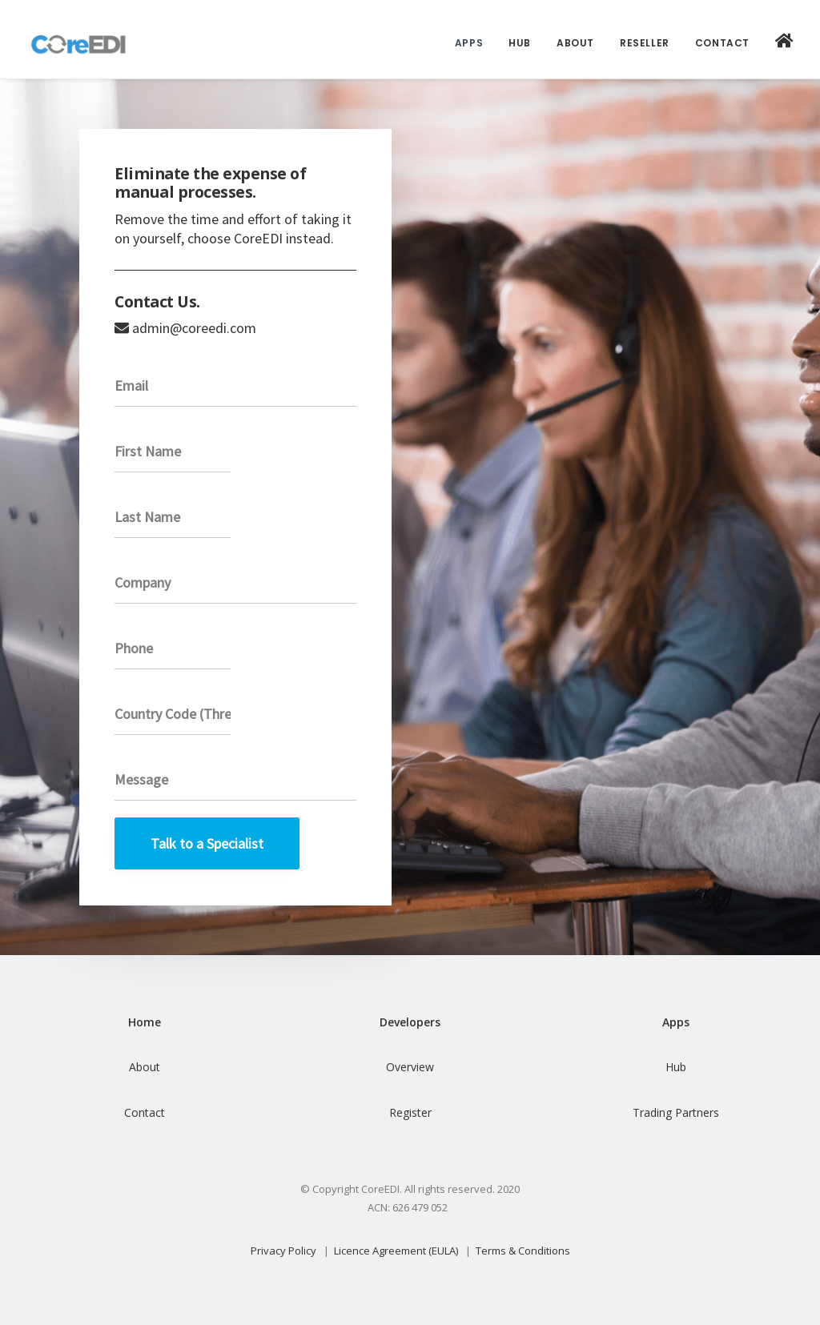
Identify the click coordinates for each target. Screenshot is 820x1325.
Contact (722, 43)
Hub (519, 43)
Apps (469, 43)
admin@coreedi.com (194, 328)
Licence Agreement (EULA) (396, 1250)
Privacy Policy (283, 1250)
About (575, 43)
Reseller (644, 43)
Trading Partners (676, 1112)
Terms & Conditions (523, 1250)
